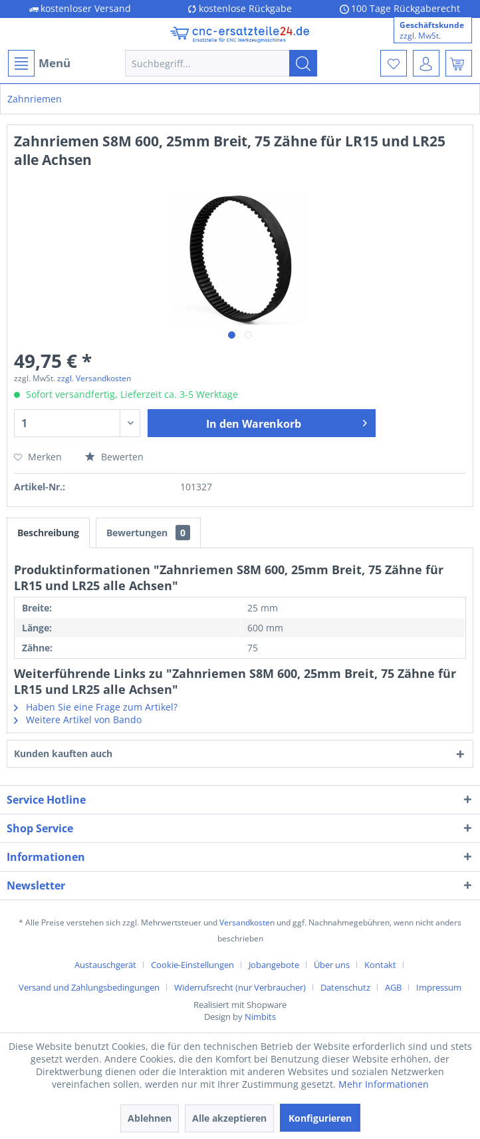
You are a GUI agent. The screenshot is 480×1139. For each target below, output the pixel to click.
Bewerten (114, 456)
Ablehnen (150, 1118)
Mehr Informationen (383, 1084)
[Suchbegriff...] (221, 63)
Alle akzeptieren (229, 1118)
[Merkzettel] (393, 63)
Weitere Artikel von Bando (78, 719)
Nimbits (260, 1017)
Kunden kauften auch (63, 753)
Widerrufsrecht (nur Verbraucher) (240, 987)
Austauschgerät (105, 965)
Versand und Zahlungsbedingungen (89, 987)
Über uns (332, 965)
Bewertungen (148, 532)
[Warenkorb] (458, 63)
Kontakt (380, 965)
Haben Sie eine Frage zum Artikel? (96, 707)
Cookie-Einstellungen (192, 965)
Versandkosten (247, 922)
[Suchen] (303, 63)
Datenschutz (345, 987)
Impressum (438, 987)
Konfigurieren (320, 1118)
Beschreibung (48, 532)
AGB (393, 987)
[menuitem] (38, 63)
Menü (39, 63)
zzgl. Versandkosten (94, 378)
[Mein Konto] (426, 63)
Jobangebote (274, 965)
